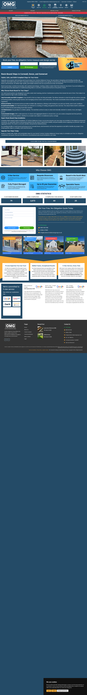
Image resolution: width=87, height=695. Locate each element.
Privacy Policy (39, 349)
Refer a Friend (27, 336)
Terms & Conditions (32, 349)
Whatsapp (29, 67)
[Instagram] (8, 339)
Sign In (84, 1)
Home (25, 327)
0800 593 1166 (44, 228)
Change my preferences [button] (62, 690)
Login (25, 338)
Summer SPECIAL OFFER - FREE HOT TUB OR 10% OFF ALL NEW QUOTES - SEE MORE (43, 13)
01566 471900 (34, 1)
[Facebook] (5, 339)
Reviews (33, 10)
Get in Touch (11, 228)
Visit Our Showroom (70, 342)
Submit (10, 67)
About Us (26, 329)
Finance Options (76, 10)
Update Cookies (45, 349)
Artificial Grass (47, 334)
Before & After (54, 10)
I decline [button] (54, 690)
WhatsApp (27, 228)
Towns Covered (27, 332)
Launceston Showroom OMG (50, 328)
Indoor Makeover (21, 15)
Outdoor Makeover (65, 15)
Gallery (11, 10)
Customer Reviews (28, 334)
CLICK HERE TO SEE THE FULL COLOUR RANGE (43, 141)
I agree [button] (48, 690)
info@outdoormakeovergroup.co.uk (51, 1)
